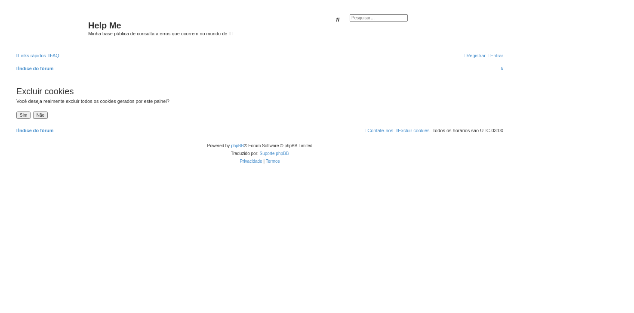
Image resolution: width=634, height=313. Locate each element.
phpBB (237, 145)
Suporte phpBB (274, 153)
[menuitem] (53, 55)
